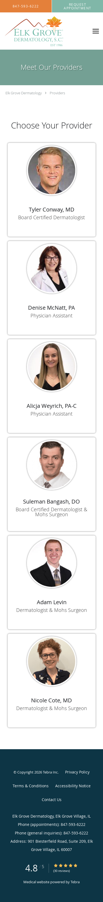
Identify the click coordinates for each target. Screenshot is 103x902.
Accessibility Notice (73, 785)
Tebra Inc (50, 772)
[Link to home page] (44, 31)
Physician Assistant (51, 315)
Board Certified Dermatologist (51, 217)
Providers (57, 92)
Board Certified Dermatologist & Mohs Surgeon (51, 511)
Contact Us (52, 799)
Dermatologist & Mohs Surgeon (51, 610)
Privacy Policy (77, 772)
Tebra (75, 881)
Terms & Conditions (31, 785)
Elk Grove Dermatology (23, 92)
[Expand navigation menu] (96, 31)
